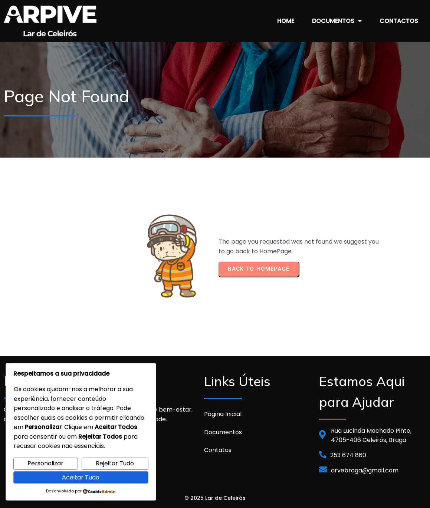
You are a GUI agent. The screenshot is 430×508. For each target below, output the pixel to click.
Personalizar (45, 463)
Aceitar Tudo (80, 477)
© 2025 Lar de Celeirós (215, 496)
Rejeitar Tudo (115, 463)
